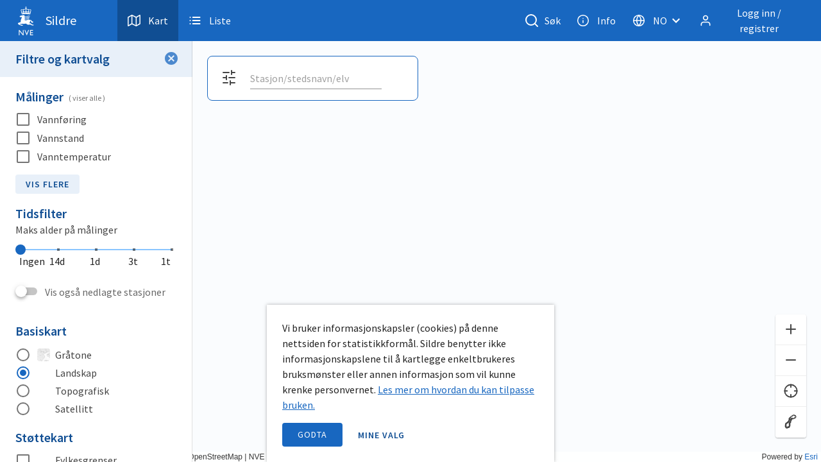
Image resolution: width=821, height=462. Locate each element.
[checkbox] (96, 120)
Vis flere (47, 184)
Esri (811, 456)
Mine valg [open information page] (381, 435)
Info (596, 20)
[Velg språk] (660, 20)
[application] (410, 231)
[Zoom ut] (790, 360)
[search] (314, 78)
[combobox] (316, 78)
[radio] (96, 355)
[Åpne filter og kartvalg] (229, 78)
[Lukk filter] (171, 59)
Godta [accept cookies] (312, 434)
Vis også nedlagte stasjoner (105, 292)
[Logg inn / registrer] (750, 20)
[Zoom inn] (790, 329)
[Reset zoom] (790, 422)
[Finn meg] (790, 391)
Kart (148, 20)
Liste (210, 20)
